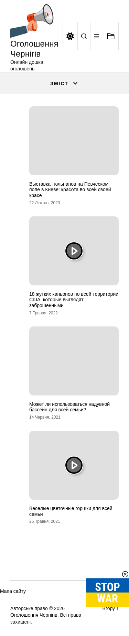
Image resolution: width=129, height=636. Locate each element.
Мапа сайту (13, 591)
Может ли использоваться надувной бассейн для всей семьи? (69, 407)
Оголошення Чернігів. (34, 615)
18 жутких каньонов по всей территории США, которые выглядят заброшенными (73, 300)
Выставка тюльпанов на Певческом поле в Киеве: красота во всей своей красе (70, 189)
